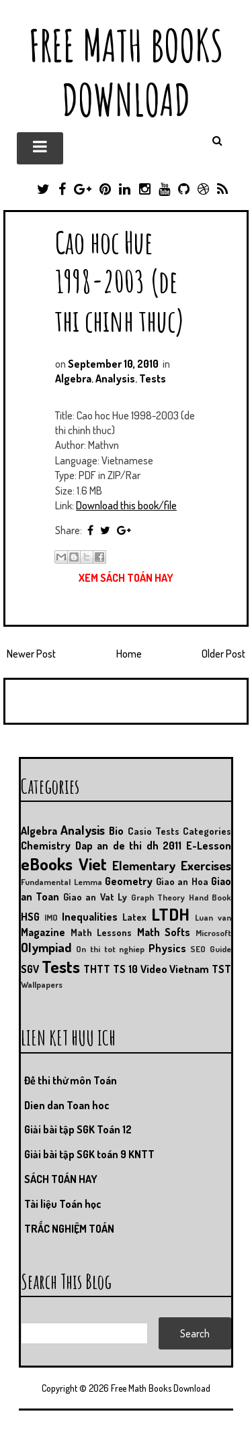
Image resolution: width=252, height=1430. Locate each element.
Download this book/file (126, 505)
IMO (51, 917)
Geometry (129, 881)
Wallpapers (41, 984)
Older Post (223, 653)
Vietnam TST (200, 969)
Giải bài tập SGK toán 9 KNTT (89, 1154)
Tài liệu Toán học (62, 1204)
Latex (134, 917)
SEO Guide (210, 948)
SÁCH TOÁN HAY (60, 1179)
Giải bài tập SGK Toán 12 (78, 1129)
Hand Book (210, 897)
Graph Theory (158, 897)
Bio (116, 830)
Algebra (73, 378)
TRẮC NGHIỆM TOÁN (69, 1228)
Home (129, 653)
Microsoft (213, 932)
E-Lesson (208, 845)
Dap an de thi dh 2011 (128, 845)
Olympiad (46, 947)
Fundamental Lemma (61, 881)
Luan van (213, 917)
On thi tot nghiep (110, 948)
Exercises (206, 865)
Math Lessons (101, 932)
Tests (152, 378)
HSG (30, 916)
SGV (30, 969)
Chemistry (46, 845)
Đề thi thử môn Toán (70, 1080)
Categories (207, 831)
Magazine (43, 932)
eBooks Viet (64, 863)
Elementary (143, 865)
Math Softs (164, 932)
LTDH (170, 914)
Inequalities (90, 916)
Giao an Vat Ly (95, 896)
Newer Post (31, 653)
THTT (96, 969)
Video (153, 969)
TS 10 (125, 969)
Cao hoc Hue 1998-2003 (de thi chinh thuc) (120, 281)
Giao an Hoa (182, 881)
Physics (167, 948)
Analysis (115, 378)
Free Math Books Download (126, 72)
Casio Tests (153, 831)
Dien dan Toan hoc (67, 1105)
